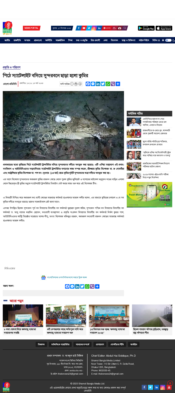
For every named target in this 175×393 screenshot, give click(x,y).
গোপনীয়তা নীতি (117, 344)
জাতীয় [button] (7, 40)
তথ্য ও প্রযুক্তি (81, 40)
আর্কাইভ (133, 344)
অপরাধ (27, 40)
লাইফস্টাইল (144, 40)
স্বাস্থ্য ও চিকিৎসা (128, 40)
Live (107, 28)
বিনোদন (114, 40)
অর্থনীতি (48, 40)
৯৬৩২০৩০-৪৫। (76, 370)
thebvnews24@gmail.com (70, 373)
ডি (76, 84)
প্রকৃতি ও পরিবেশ (11, 67)
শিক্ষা (70, 40)
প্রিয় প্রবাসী (95, 40)
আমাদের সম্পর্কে (82, 344)
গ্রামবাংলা (38, 40)
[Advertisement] (87, 10)
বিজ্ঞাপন (41, 344)
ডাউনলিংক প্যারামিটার (60, 344)
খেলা (105, 40)
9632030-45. (105, 370)
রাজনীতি (17, 40)
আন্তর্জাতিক (60, 40)
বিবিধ (156, 40)
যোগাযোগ (100, 344)
